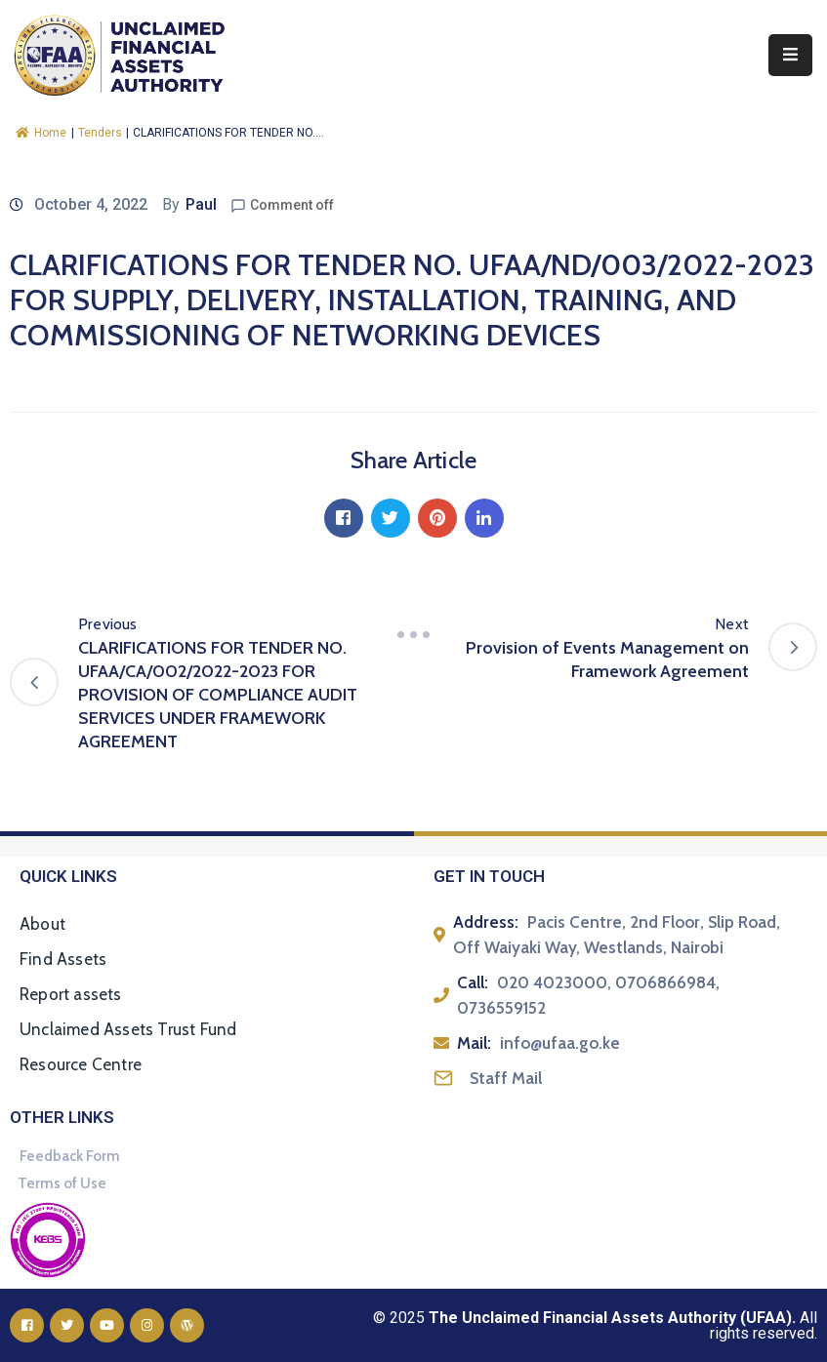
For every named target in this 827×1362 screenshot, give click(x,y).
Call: (472, 982)
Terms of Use (62, 1183)
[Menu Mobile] (790, 55)
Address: (485, 922)
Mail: (474, 1043)
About (42, 924)
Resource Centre (81, 1064)
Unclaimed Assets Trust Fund (128, 1029)
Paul (201, 204)
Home (41, 133)
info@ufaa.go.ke (560, 1043)
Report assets (71, 994)
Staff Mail (506, 1078)
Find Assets (63, 959)
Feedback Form (70, 1156)
